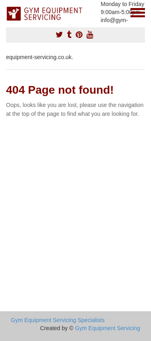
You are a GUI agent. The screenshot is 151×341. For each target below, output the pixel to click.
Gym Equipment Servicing (107, 328)
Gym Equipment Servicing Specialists (58, 320)
